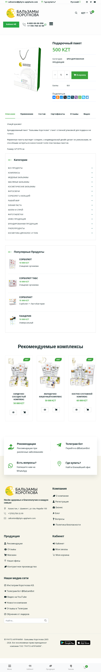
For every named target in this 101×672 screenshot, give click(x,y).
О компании (60, 509)
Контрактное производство (20, 580)
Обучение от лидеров (16, 628)
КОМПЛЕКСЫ (50, 186)
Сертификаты (61, 118)
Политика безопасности (66, 538)
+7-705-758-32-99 (37, 29)
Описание (10, 118)
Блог (56, 526)
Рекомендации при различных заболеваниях (31, 461)
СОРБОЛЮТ (25, 273)
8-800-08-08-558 (37, 27)
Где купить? (13, 5)
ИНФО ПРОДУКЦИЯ (50, 232)
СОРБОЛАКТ (25, 311)
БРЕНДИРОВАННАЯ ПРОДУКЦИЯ (50, 237)
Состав (44, 118)
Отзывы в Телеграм (15, 622)
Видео (8, 127)
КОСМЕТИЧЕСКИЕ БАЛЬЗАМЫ (50, 200)
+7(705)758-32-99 (15, 527)
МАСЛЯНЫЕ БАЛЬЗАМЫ (50, 195)
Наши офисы (12, 574)
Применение (28, 118)
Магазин (10, 568)
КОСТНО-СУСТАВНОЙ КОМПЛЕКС (82, 409)
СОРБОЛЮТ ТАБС (28, 292)
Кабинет (12, 28)
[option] (27, 73)
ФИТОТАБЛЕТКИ (50, 228)
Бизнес (57, 521)
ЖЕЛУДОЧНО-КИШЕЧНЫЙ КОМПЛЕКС (50, 410)
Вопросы (58, 532)
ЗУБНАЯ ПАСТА (50, 218)
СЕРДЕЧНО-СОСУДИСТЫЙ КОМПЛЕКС (18, 410)
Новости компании (15, 616)
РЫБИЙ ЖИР (50, 214)
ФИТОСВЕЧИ (50, 205)
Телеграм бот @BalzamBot (19, 604)
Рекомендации (13, 557)
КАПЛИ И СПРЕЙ (50, 223)
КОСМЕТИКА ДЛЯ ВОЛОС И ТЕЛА (50, 246)
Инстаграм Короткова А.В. (19, 599)
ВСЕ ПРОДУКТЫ (50, 181)
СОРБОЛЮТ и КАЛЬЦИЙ (50, 209)
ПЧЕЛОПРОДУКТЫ (50, 242)
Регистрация (60, 515)
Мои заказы (60, 563)
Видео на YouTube (15, 610)
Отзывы (78, 118)
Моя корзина (60, 568)
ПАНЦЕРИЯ (25, 330)
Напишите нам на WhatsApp (31, 480)
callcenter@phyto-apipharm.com (22, 2)
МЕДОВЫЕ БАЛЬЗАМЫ (50, 191)
